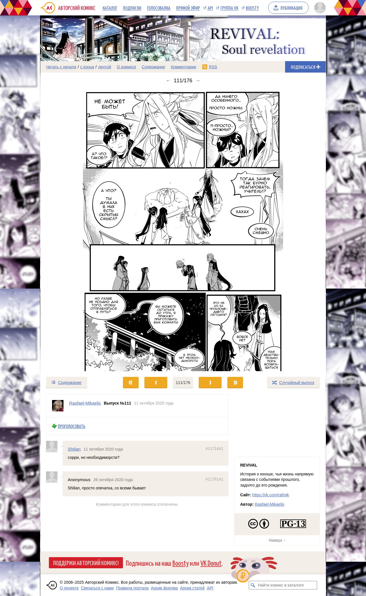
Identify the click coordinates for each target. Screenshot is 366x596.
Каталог (110, 8)
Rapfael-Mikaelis (269, 504)
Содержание (153, 67)
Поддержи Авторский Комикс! (86, 562)
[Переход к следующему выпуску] (183, 230)
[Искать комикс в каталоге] (253, 585)
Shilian (74, 448)
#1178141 (214, 479)
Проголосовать (71, 426)
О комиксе (126, 67)
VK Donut (211, 562)
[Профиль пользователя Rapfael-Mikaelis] (57, 405)
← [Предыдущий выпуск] (168, 80)
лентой (104, 67)
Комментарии (183, 67)
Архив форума (164, 588)
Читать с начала (61, 67)
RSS (213, 67)
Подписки (132, 8)
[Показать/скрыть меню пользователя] (319, 7)
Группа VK (229, 8)
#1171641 (214, 448)
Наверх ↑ (277, 540)
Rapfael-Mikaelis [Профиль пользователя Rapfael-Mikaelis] (85, 403)
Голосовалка (158, 8)
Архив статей (192, 588)
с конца (87, 67)
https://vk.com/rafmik (270, 495)
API (210, 8)
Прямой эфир (188, 8)
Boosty (252, 8)
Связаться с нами (97, 588)
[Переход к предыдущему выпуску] (76, 230)
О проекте (69, 588)
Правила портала (132, 588)
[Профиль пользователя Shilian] (54, 446)
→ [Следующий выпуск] (197, 80)
